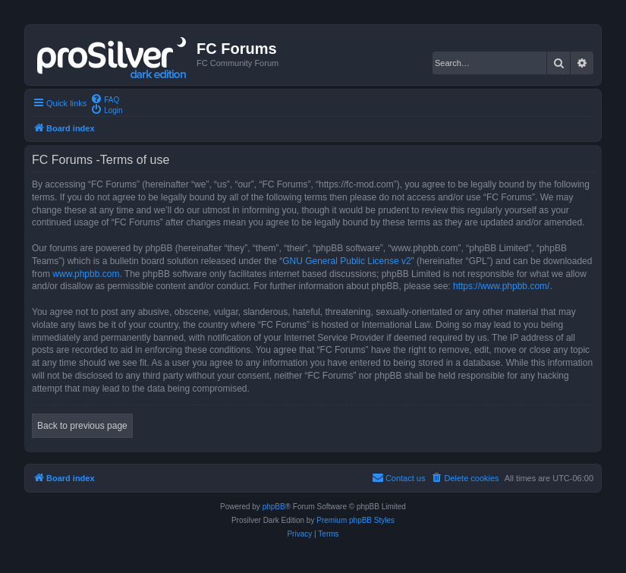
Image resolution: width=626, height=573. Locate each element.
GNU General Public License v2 (346, 261)
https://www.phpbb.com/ (501, 286)
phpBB (274, 506)
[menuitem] (104, 98)
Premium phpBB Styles (355, 520)
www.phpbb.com (85, 274)
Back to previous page (82, 425)
